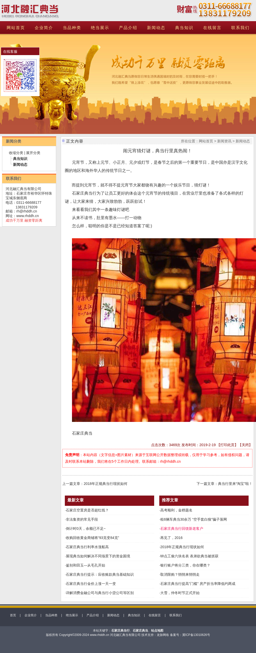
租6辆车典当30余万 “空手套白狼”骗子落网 (193, 519)
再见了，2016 (171, 538)
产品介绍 (128, 28)
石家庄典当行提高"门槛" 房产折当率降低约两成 (197, 584)
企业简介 (44, 28)
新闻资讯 (224, 141)
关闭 (245, 445)
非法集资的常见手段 (82, 519)
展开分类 (33, 153)
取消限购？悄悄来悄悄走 (180, 574)
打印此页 (227, 445)
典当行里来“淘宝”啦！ (235, 484)
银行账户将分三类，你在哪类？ (185, 565)
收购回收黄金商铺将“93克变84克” (92, 538)
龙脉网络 (163, 635)
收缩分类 (16, 153)
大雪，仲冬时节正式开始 (180, 593)
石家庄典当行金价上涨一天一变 (91, 584)
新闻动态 (156, 28)
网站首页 (16, 28)
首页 (13, 615)
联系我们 (240, 28)
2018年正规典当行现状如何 (105, 484)
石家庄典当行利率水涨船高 (87, 547)
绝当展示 (100, 28)
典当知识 (184, 28)
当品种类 (72, 28)
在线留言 (212, 28)
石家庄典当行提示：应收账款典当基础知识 (100, 574)
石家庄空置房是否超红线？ (87, 510)
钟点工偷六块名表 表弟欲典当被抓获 (189, 556)
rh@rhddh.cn (26, 211)
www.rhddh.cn (27, 216)
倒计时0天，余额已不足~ (86, 528)
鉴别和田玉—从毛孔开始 (85, 565)
